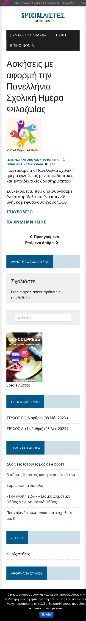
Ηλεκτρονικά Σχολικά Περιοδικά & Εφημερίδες (45, 3)
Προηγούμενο (44, 236)
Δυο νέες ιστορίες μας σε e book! (35, 464)
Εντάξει (46, 614)
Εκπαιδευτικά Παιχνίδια (24, 164)
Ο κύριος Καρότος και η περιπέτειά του (40, 474)
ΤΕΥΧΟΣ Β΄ (15, 417)
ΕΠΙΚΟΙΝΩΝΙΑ (22, 45)
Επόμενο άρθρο (41, 242)
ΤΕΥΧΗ (60, 35)
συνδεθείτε (21, 297)
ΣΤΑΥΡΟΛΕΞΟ (19, 212)
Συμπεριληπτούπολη (24, 485)
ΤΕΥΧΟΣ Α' (15, 428)
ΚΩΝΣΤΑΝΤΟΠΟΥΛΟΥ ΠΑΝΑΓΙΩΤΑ (34, 160)
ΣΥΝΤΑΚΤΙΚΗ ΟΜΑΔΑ (28, 35)
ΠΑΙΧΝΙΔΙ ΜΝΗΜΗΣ (26, 222)
